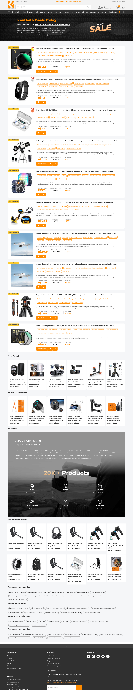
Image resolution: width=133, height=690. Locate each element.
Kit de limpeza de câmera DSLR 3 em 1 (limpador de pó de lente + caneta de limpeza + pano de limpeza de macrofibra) (115, 419)
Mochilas (58, 12)
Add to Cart (42, 71)
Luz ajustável (63, 206)
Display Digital (108, 114)
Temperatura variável (53, 175)
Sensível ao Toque (82, 114)
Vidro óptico (41, 55)
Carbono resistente (43, 299)
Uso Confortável (71, 117)
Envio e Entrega (12, 684)
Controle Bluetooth (67, 145)
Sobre (9, 656)
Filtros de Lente (27, 12)
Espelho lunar (61, 148)
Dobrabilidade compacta (44, 237)
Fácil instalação (79, 145)
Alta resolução (41, 148)
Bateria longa (79, 86)
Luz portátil (40, 179)
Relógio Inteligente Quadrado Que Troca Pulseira (75, 577)
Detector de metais (43, 206)
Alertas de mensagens (66, 86)
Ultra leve (65, 237)
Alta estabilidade (62, 299)
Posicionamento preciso (76, 206)
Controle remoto (42, 86)
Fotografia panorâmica (87, 299)
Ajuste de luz (68, 55)
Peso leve (53, 299)
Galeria (9, 666)
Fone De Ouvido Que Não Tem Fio (35, 545)
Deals (122, 12)
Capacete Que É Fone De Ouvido (56, 575)
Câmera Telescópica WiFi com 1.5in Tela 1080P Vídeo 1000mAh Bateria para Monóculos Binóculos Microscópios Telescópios (56, 419)
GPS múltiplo (67, 271)
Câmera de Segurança (71, 12)
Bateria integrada (95, 175)
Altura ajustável (42, 302)
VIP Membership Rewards (15, 668)
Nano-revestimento (112, 329)
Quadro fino (50, 55)
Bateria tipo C (113, 237)
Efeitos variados (50, 179)
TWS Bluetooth (42, 114)
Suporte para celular (105, 145)
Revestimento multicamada (83, 52)
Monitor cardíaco (42, 83)
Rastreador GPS (54, 83)
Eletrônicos (112, 12)
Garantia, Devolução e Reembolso (17, 687)
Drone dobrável (42, 268)
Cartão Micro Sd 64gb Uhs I (15, 575)
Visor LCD (85, 175)
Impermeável (110, 52)
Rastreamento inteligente (53, 240)
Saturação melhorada (97, 329)
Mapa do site (11, 661)
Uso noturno (75, 209)
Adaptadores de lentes (44, 12)
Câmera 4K (57, 237)
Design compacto (64, 302)
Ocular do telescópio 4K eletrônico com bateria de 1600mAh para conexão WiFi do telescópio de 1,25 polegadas (37, 419)
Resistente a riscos (99, 52)
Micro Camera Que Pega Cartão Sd (36, 575)
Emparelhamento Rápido (68, 114)
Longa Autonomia (42, 117)
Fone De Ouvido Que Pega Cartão (55, 545)
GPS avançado (67, 240)
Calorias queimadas (66, 83)
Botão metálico (61, 179)
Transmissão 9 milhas (100, 237)
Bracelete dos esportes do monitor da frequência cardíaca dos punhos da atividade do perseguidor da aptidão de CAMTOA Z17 (76, 79)
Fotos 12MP (40, 240)
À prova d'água (53, 86)
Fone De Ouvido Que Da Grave (16, 545)
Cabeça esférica (74, 299)
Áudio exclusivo (65, 209)
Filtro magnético (42, 329)
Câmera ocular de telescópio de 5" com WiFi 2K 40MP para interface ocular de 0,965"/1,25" (75, 419)
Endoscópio (94, 12)
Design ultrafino (55, 333)
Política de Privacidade (14, 679)
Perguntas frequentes (53, 661)
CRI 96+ (64, 175)
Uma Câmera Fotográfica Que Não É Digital (115, 546)
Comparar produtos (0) (118, 1)
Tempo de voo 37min (70, 268)
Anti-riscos (86, 329)
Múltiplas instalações (108, 175)
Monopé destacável (102, 299)
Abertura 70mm (55, 145)
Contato (9, 658)
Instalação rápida (66, 333)
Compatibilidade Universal (85, 117)
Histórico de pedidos (53, 658)
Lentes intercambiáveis (73, 148)
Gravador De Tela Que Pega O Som (95, 575)
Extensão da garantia (53, 663)
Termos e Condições (13, 682)
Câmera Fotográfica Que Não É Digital (96, 545)
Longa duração (88, 237)
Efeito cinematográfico (66, 52)
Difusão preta (53, 52)
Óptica (103, 12)
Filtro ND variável (42, 52)
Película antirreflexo (65, 329)
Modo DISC (88, 206)
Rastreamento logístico (54, 666)
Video (9, 663)
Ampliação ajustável (91, 145)
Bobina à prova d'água (100, 206)
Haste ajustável (54, 209)
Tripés (17, 12)
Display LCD (54, 206)
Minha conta (51, 656)
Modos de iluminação (74, 175)
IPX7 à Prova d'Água (96, 114)
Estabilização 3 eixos (75, 237)
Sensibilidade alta (42, 209)
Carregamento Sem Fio (57, 117)
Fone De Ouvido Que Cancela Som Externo (75, 545)
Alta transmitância (43, 333)
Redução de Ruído (53, 114)
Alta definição (53, 329)
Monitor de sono (79, 83)
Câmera (85, 12)
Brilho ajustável (90, 83)
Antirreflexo (58, 55)
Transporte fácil (53, 302)
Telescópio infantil (42, 145)
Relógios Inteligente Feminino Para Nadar (115, 575)
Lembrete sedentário (102, 83)
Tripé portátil (51, 148)
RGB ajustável (41, 175)
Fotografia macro (77, 302)
